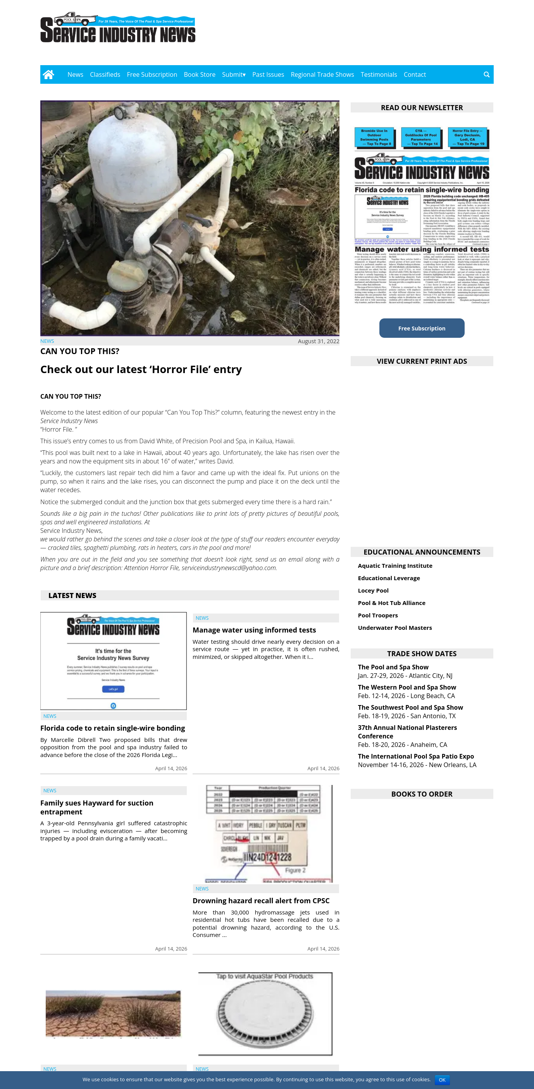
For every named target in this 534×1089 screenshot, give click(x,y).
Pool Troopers (378, 615)
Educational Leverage (389, 578)
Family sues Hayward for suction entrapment (96, 807)
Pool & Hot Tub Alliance (391, 603)
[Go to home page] (48, 74)
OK (442, 1080)
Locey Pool (373, 590)
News (75, 74)
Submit (232, 74)
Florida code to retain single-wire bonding (112, 728)
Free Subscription (152, 74)
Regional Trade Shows (322, 74)
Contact (415, 74)
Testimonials (379, 74)
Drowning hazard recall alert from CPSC (261, 900)
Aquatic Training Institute (395, 565)
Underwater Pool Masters (395, 627)
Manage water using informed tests (254, 629)
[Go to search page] (487, 74)
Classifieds (105, 74)
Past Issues (268, 74)
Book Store (200, 74)
